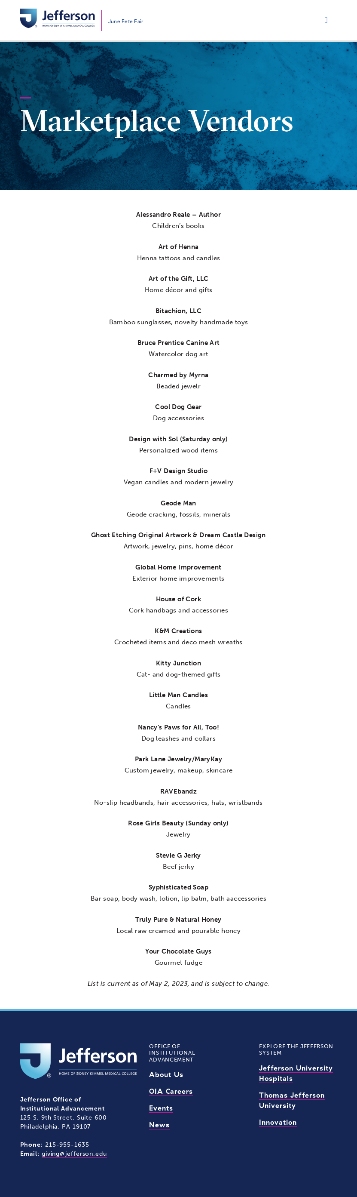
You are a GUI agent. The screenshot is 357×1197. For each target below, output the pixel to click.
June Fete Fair (125, 21)
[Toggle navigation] (326, 20)
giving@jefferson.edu (74, 1153)
